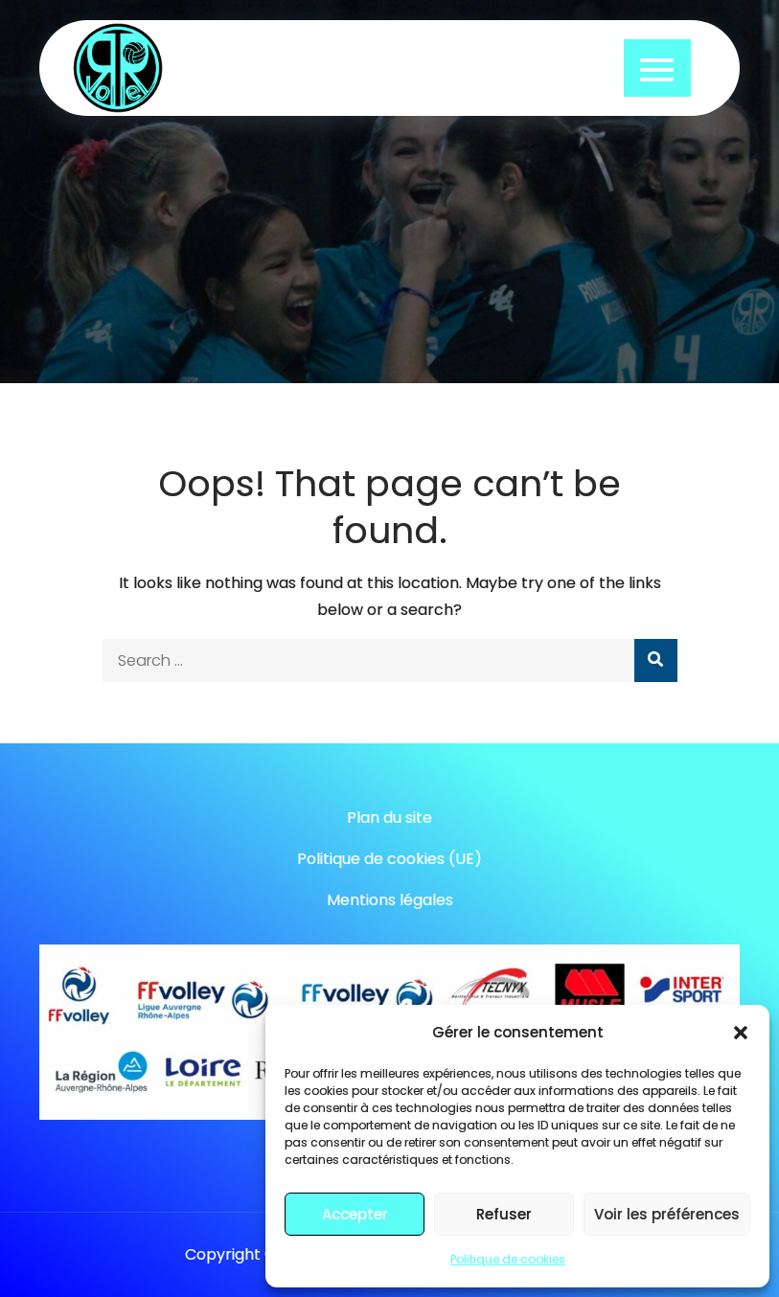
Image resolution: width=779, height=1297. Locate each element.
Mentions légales (390, 900)
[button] (740, 1032)
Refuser (504, 1214)
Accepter (355, 1214)
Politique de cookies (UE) (389, 859)
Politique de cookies (507, 1259)
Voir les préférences (667, 1214)
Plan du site (389, 818)
